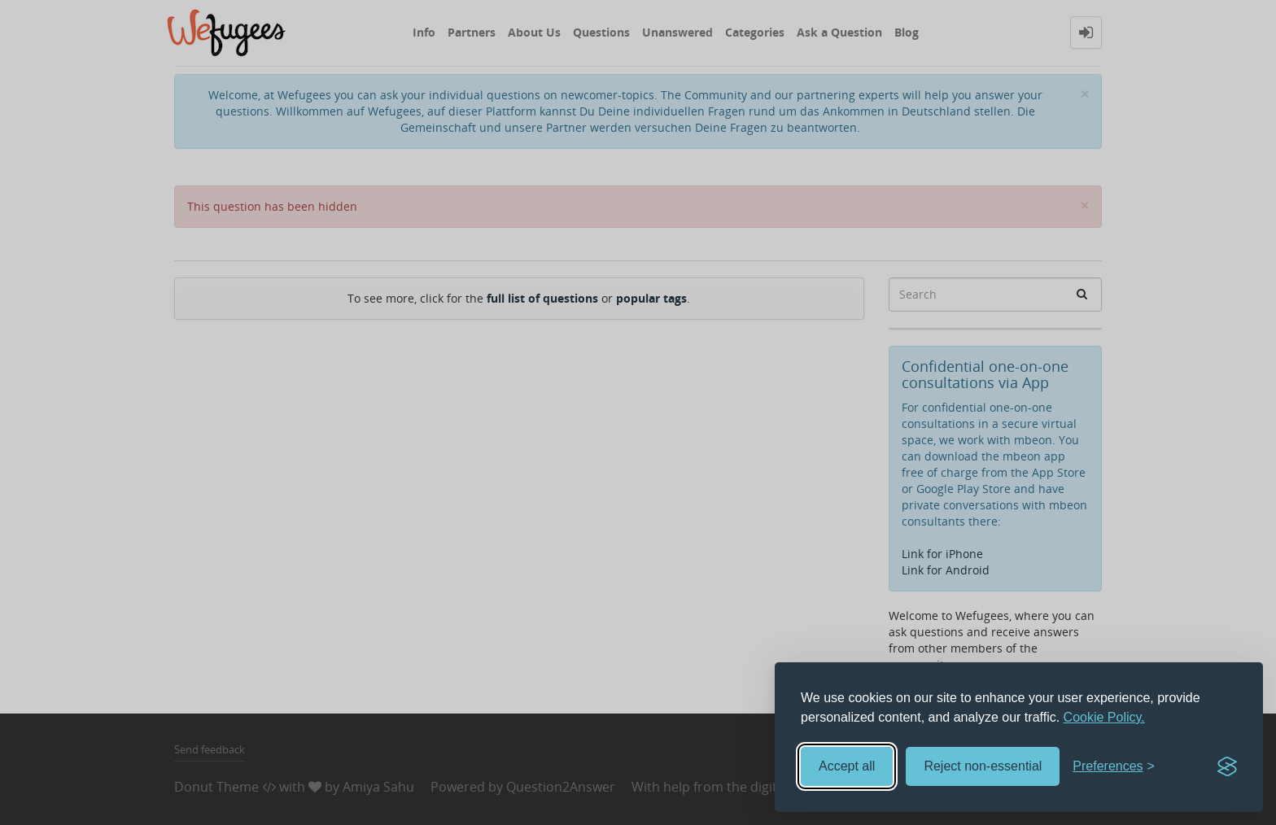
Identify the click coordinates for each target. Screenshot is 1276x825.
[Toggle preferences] (1114, 766)
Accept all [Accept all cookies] (847, 766)
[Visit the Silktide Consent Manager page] (1227, 766)
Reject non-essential (983, 766)
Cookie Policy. (1104, 717)
